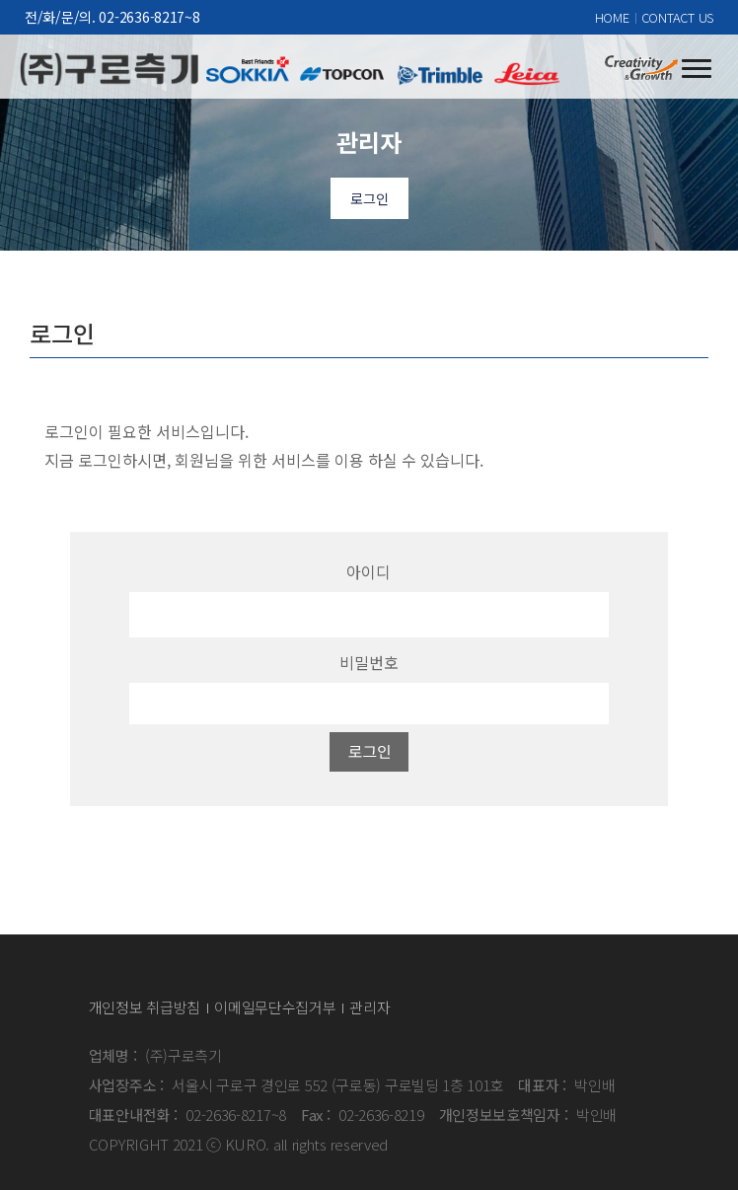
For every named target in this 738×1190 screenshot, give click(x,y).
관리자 (369, 1007)
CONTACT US (677, 17)
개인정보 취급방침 (144, 1007)
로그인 (369, 198)
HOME (612, 17)
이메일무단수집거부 (274, 1007)
